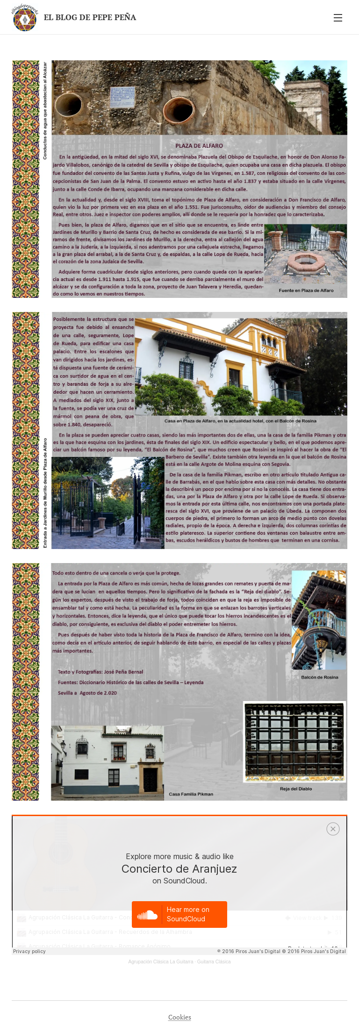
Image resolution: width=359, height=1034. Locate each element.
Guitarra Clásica (214, 961)
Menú (338, 17)
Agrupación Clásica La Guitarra (160, 961)
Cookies (179, 1016)
